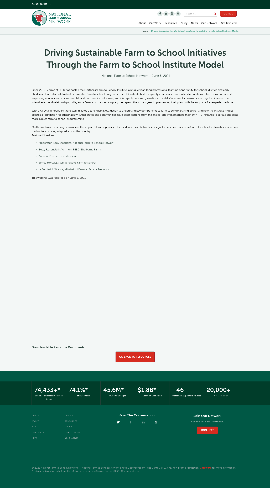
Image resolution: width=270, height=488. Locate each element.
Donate (228, 13)
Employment (38, 432)
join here (207, 430)
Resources (171, 23)
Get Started (71, 438)
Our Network (209, 23)
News (34, 438)
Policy (68, 427)
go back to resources (135, 356)
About (35, 421)
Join (34, 427)
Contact (36, 415)
